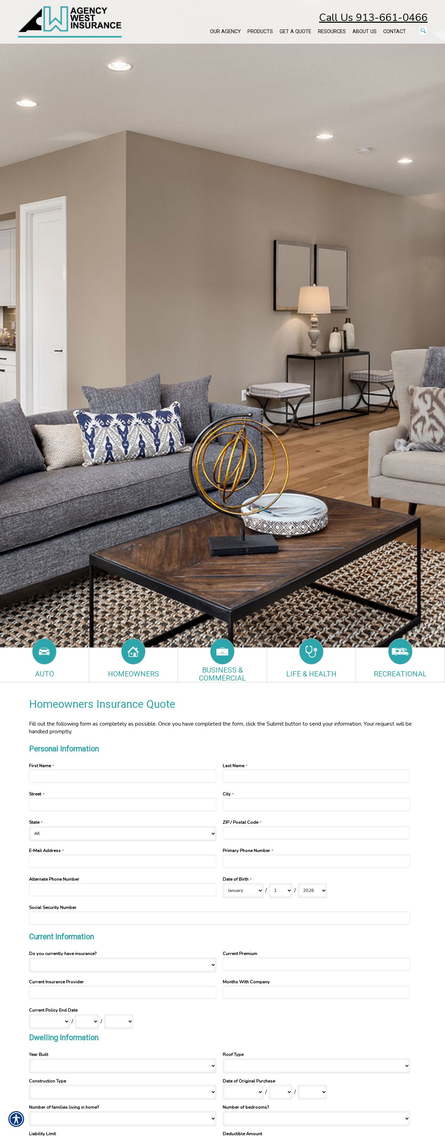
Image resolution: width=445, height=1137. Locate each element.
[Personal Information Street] (123, 804)
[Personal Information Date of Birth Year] (312, 890)
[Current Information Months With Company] (316, 992)
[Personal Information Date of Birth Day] (280, 890)
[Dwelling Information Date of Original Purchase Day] (280, 1092)
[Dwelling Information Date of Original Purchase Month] (243, 1092)
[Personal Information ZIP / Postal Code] (316, 832)
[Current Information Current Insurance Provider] (123, 992)
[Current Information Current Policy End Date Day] (87, 1021)
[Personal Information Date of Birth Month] (243, 890)
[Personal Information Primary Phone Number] (316, 861)
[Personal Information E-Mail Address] (123, 861)
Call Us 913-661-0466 (373, 17)
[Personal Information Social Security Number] (219, 918)
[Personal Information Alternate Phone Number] (123, 889)
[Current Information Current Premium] (316, 964)
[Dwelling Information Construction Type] (123, 1092)
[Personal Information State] (123, 833)
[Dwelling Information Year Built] (123, 1065)
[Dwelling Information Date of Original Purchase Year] (312, 1092)
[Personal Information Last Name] (316, 776)
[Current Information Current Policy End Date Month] (49, 1021)
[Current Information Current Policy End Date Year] (118, 1021)
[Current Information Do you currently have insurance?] (123, 965)
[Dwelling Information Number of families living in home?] (123, 1118)
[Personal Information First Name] (123, 776)
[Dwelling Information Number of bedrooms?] (316, 1118)
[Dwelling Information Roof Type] (316, 1065)
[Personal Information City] (316, 804)
